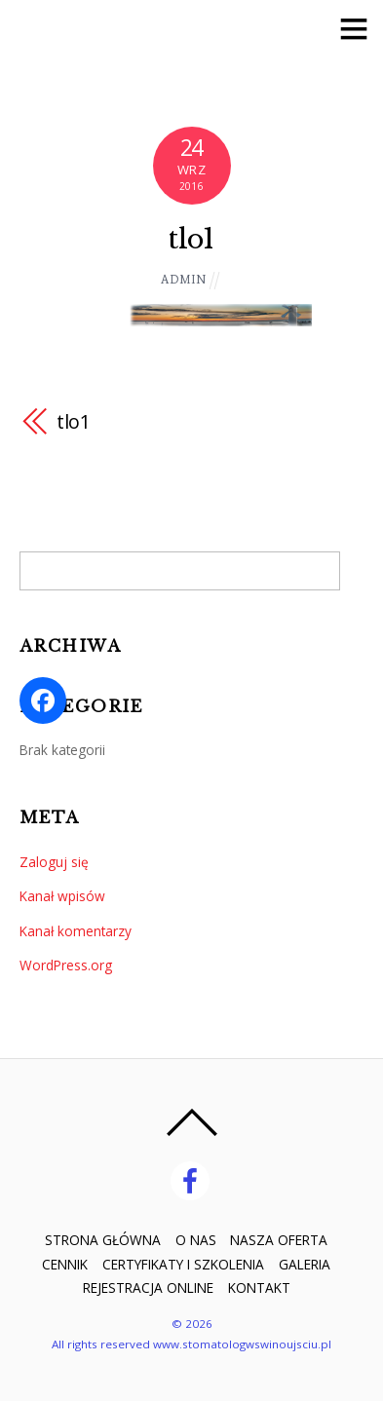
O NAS (195, 1240)
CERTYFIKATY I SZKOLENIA (183, 1264)
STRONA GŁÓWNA (103, 1240)
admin (183, 279)
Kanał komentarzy (75, 931)
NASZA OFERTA (278, 1240)
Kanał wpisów (62, 896)
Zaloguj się (54, 861)
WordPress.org (65, 965)
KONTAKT (259, 1287)
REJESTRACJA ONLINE (148, 1287)
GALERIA (304, 1264)
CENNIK (65, 1264)
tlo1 (191, 238)
